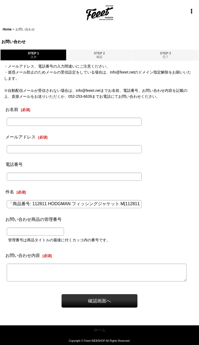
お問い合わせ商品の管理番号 (33, 219)
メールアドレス (20, 136)
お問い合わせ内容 (22, 255)
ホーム (99, 330)
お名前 (11, 109)
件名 (9, 191)
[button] (191, 11)
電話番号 (14, 164)
